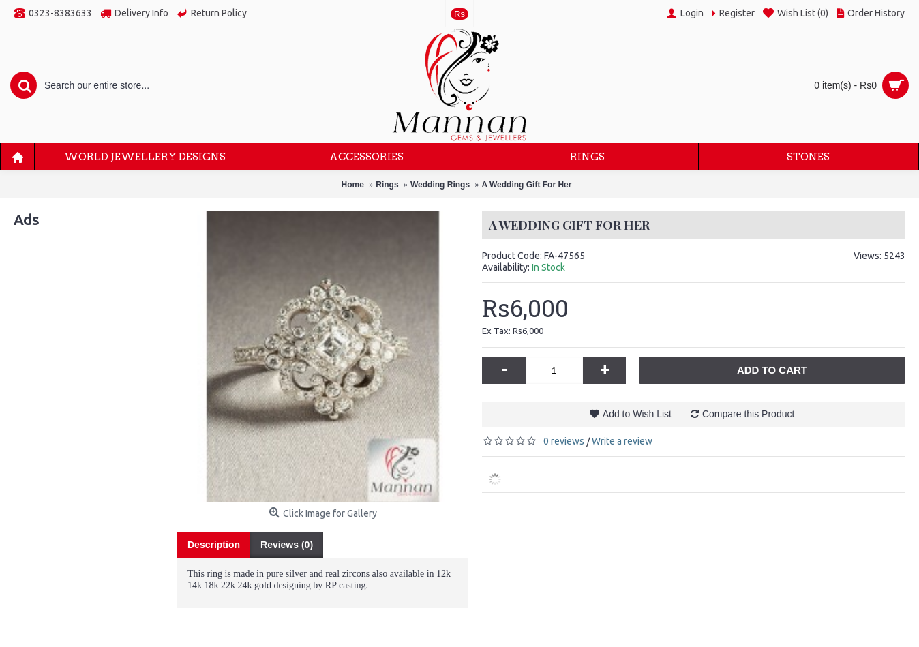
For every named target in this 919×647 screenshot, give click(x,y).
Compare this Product (748, 413)
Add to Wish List (637, 413)
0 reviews (563, 441)
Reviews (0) (286, 544)
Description (213, 544)
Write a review (622, 441)
